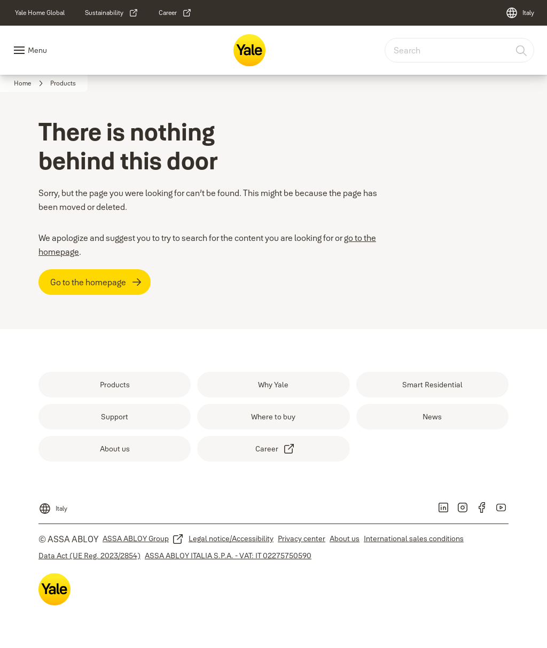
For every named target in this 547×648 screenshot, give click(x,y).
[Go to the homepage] (94, 282)
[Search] (522, 50)
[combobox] (459, 50)
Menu (37, 50)
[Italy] (519, 12)
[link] (40, 13)
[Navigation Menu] (30, 50)
